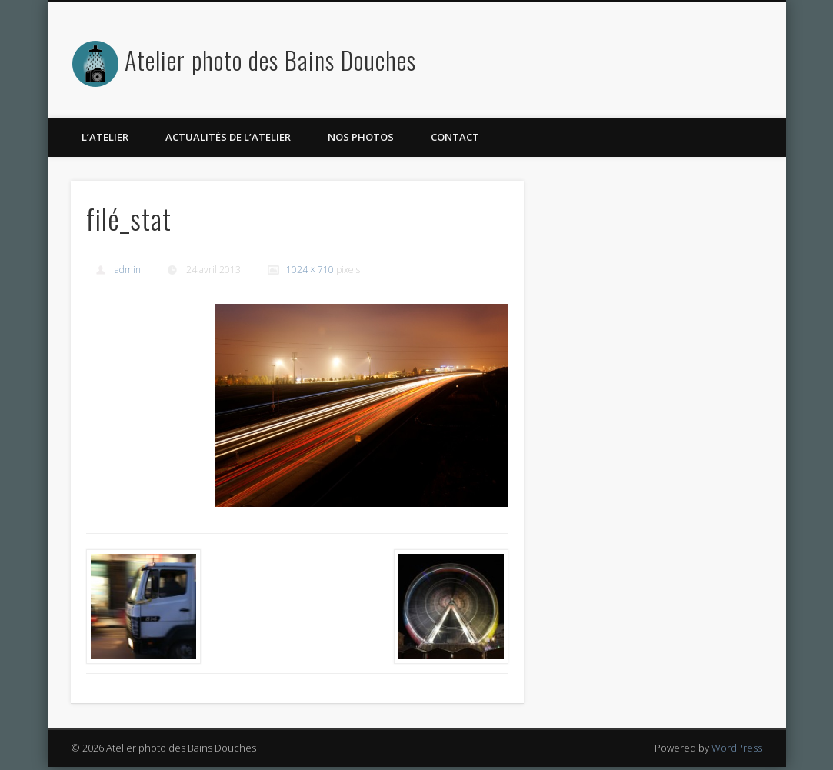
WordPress (736, 748)
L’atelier (105, 137)
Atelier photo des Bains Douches (270, 60)
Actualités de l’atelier (228, 137)
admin (128, 269)
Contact (455, 137)
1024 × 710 (310, 269)
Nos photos (361, 137)
